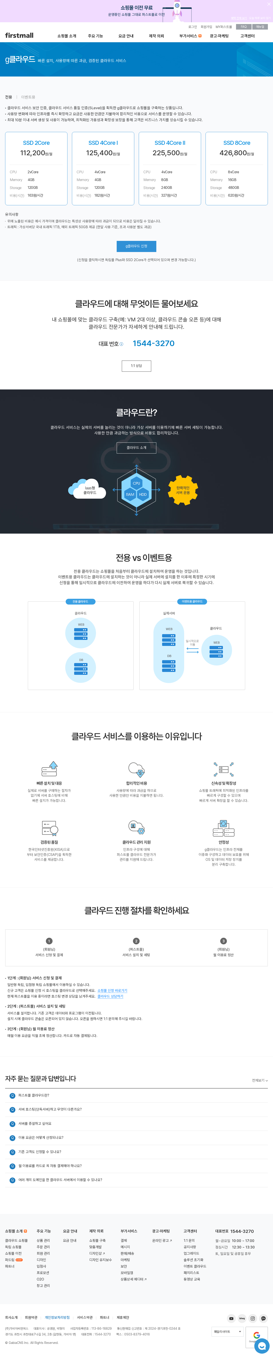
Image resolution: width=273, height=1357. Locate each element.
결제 (124, 1241)
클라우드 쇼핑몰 (16, 1241)
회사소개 (11, 1318)
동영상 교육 (192, 1279)
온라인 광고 (162, 1241)
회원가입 (206, 27)
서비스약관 (85, 1318)
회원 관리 (43, 1254)
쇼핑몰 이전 (13, 1254)
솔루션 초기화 (193, 1260)
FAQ (244, 26)
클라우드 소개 (136, 448)
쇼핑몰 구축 (97, 1241)
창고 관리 (43, 1286)
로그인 (192, 27)
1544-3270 (154, 343)
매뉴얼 (260, 26)
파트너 (9, 1266)
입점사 (41, 1266)
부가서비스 (188, 36)
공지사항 (190, 1247)
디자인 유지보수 (100, 1260)
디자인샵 (97, 1254)
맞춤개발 (95, 1247)
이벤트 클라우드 (195, 1266)
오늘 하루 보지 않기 (260, 18)
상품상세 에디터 (134, 1279)
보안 (124, 1266)
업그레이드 (191, 1254)
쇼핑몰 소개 (66, 36)
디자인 (41, 1260)
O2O (40, 1279)
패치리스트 (191, 1273)
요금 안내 (126, 36)
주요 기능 (95, 36)
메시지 (125, 1247)
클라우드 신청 (136, 246)
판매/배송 (127, 1254)
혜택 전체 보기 (239, 18)
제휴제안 (123, 1318)
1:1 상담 (136, 366)
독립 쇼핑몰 (13, 1247)
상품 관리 (43, 1241)
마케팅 (125, 1260)
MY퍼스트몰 (224, 27)
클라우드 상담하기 (110, 996)
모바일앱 (127, 1273)
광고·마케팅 (219, 36)
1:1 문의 (189, 1241)
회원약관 (31, 1318)
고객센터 (247, 36)
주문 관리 (43, 1247)
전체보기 (258, 1080)
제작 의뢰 (156, 36)
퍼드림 (14, 1260)
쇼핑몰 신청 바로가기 (112, 990)
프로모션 (43, 1273)
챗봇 (262, 1346)
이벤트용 (28, 97)
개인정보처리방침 (57, 1318)
